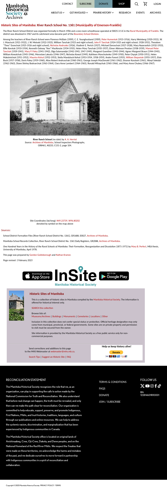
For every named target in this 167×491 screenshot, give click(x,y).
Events (140, 13)
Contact (67, 3)
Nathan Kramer (63, 254)
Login (157, 4)
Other (105, 316)
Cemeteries (83, 316)
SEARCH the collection (42, 308)
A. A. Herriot (71, 139)
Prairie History (102, 13)
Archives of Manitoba (43, 142)
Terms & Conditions (112, 382)
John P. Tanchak (101, 42)
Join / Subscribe (110, 401)
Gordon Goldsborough (40, 254)
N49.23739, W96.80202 (68, 220)
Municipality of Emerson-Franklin (99, 25)
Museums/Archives (41, 316)
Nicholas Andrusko (59, 45)
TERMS (58, 485)
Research (125, 13)
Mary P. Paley (31, 51)
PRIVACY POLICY (47, 485)
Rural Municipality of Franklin (144, 31)
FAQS (102, 388)
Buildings (56, 316)
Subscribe (86, 3)
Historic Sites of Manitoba (18, 25)
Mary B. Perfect (138, 246)
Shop (121, 3)
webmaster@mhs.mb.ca (62, 351)
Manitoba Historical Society (106, 299)
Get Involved (78, 13)
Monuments (69, 316)
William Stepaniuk (134, 57)
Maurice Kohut (37, 57)
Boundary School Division (86, 34)
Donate (103, 3)
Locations (95, 316)
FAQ (69, 356)
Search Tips (34, 356)
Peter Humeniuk (109, 39)
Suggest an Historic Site (53, 356)
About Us (56, 13)
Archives (155, 13)
